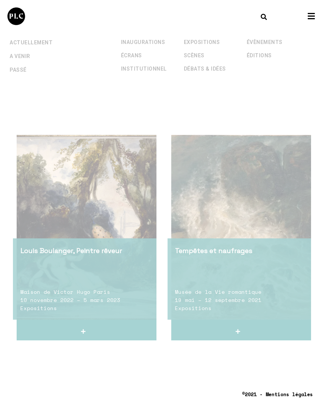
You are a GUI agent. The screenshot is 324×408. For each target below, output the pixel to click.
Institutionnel (144, 61)
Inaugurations (143, 35)
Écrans (131, 48)
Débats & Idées (205, 61)
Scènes (194, 48)
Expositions (202, 35)
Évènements (265, 35)
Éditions (259, 48)
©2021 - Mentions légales (277, 394)
